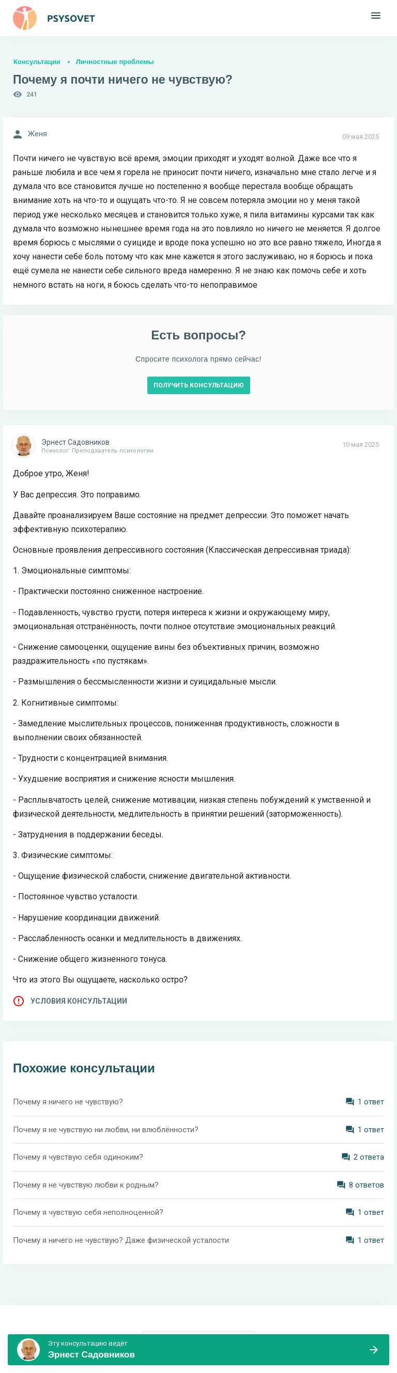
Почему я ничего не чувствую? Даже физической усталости (121, 1240)
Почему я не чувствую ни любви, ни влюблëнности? (105, 1129)
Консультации (36, 62)
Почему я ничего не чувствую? (68, 1101)
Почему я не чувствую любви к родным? (86, 1185)
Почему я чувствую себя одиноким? (78, 1157)
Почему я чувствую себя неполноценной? (88, 1212)
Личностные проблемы (115, 62)
